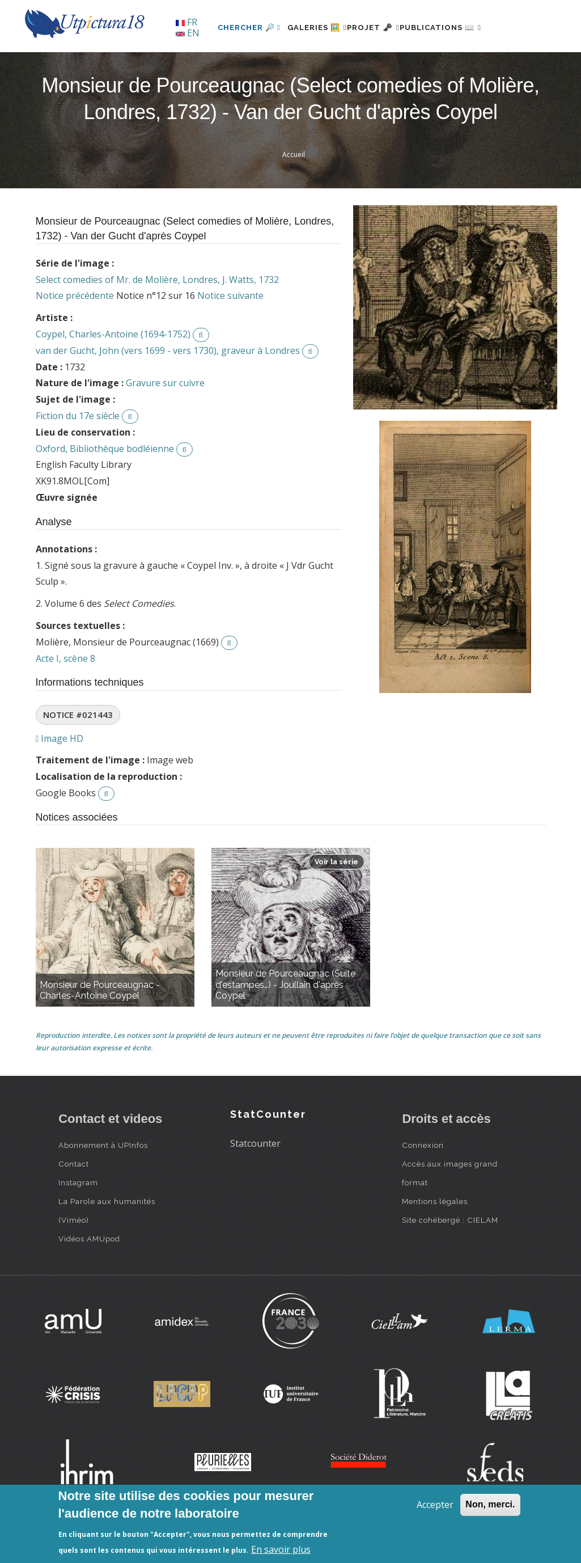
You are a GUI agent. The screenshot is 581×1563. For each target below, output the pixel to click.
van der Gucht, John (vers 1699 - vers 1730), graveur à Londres (168, 389)
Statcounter (255, 1182)
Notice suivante (230, 334)
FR (186, 22)
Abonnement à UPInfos (103, 1183)
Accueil (293, 193)
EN (188, 33)
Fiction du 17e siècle (78, 454)
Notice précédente (75, 334)
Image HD (60, 777)
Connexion (423, 1183)
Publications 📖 (439, 66)
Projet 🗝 (358, 66)
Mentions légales (435, 1239)
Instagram (78, 1221)
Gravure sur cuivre (165, 422)
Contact (73, 1202)
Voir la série (336, 900)
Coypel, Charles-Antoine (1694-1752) (113, 372)
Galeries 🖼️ (289, 66)
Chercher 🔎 (214, 66)
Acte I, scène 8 (65, 697)
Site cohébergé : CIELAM (450, 1258)
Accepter (435, 1504)
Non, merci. (490, 1504)
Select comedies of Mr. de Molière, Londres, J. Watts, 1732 (157, 318)
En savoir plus (281, 1549)
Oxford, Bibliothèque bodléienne (105, 487)
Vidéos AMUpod (89, 1277)
